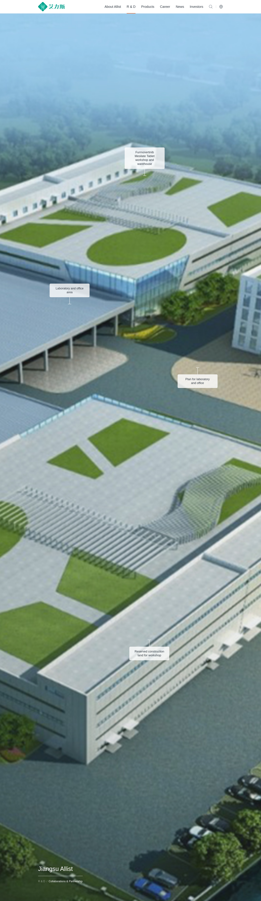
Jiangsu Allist (55, 868)
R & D (131, 6)
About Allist (113, 6)
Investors (196, 6)
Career (165, 6)
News (180, 6)
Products (147, 6)
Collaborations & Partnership (66, 881)
